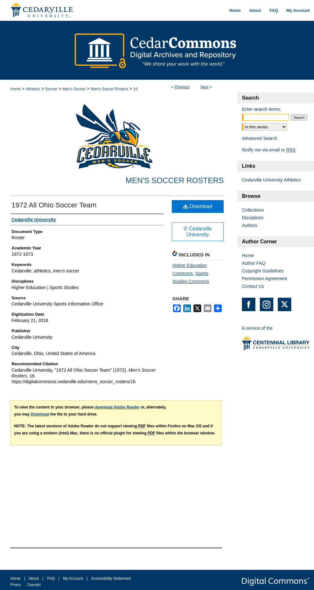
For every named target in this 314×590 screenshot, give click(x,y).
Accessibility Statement (111, 578)
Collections (253, 210)
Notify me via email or (268, 149)
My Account (73, 578)
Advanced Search (259, 138)
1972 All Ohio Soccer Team (54, 205)
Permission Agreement (264, 278)
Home (15, 89)
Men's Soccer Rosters (109, 89)
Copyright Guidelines (263, 270)
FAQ (51, 578)
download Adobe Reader (117, 407)
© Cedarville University (197, 231)
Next (205, 87)
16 (135, 89)
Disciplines (252, 217)
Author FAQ (253, 263)
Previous (182, 87)
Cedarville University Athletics (271, 179)
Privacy (15, 584)
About (34, 578)
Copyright (34, 584)
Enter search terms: (261, 109)
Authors (249, 225)
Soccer (51, 89)
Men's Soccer (74, 89)
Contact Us (253, 286)
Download (197, 206)
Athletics (33, 89)
